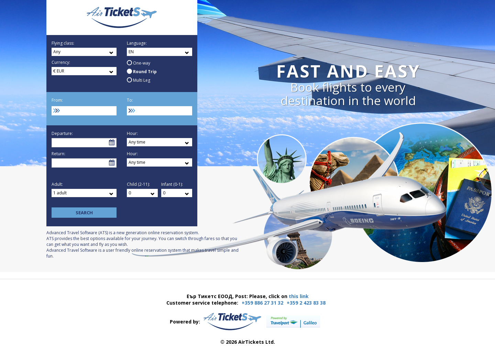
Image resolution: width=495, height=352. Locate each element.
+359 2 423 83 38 (306, 302)
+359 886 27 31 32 (262, 302)
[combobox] (84, 110)
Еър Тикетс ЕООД (121, 17)
